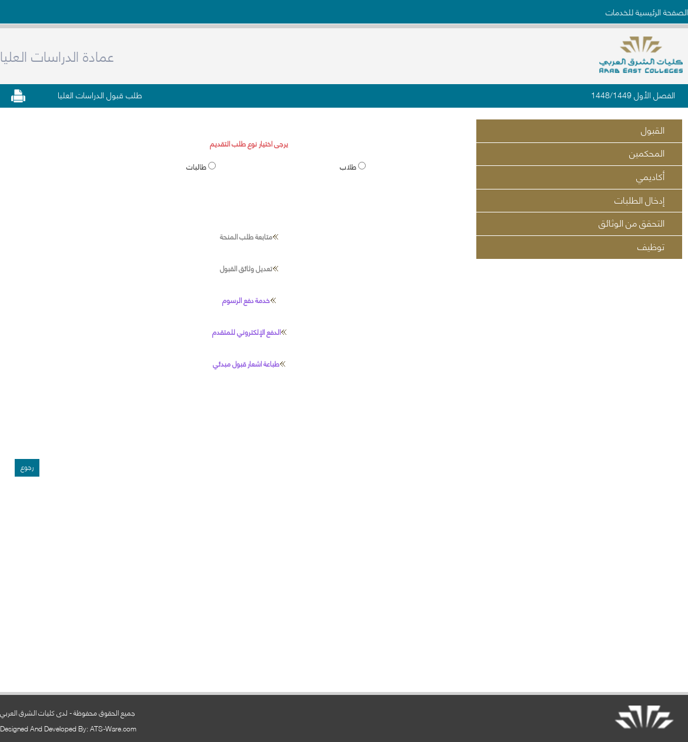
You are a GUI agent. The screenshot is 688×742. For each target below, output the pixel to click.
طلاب (349, 166)
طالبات (197, 166)
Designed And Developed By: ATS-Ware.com (68, 728)
